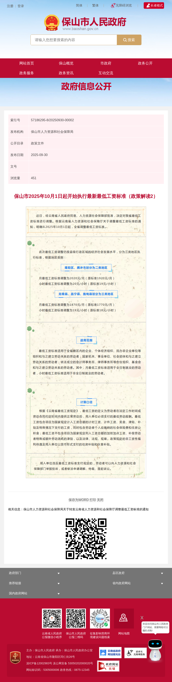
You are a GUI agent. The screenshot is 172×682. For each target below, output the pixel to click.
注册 (10, 6)
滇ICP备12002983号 (39, 663)
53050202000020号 (80, 663)
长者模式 (157, 5)
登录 (21, 6)
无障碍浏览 (124, 5)
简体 (79, 5)
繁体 (95, 5)
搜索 (129, 40)
